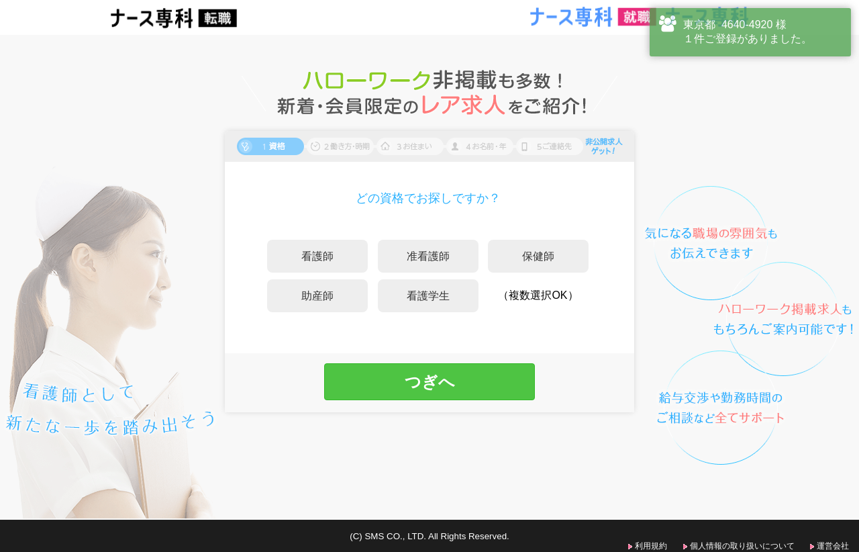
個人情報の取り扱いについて (742, 546)
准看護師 (428, 256)
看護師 (317, 256)
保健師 (538, 256)
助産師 (317, 296)
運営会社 (833, 546)
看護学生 (428, 296)
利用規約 (651, 546)
